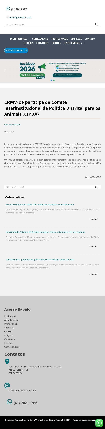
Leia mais (94, 219)
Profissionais (59, 38)
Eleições (28, 43)
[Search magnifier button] (96, 25)
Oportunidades (73, 43)
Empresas (76, 38)
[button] (4, 71)
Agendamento (40, 38)
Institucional (18, 38)
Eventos (56, 43)
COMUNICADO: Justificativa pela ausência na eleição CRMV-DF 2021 (40, 259)
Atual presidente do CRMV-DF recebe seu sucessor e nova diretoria (40, 204)
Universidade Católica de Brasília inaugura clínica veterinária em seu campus (45, 232)
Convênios (42, 43)
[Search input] (49, 24)
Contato (90, 38)
